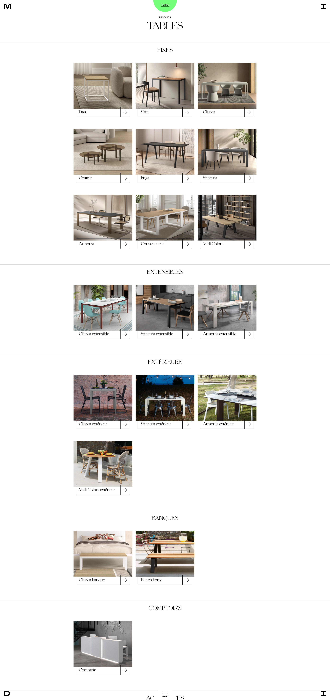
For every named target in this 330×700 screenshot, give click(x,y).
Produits (165, 17)
